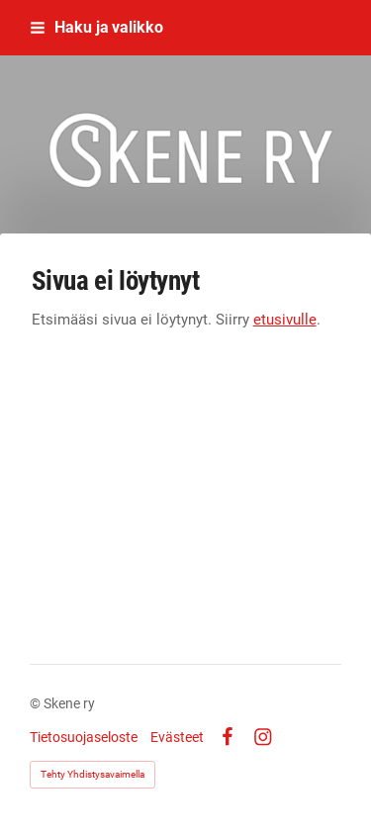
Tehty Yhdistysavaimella (92, 774)
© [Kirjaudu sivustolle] (37, 703)
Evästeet (177, 737)
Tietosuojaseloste (84, 737)
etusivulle (285, 319)
